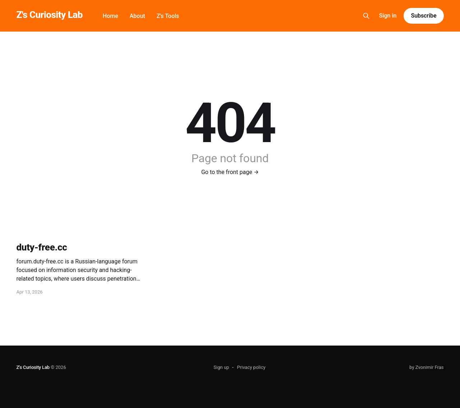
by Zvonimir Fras (426, 367)
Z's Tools (168, 16)
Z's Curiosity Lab (49, 15)
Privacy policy (251, 367)
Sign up (221, 367)
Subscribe (423, 15)
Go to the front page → (230, 172)
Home (110, 16)
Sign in (388, 15)
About (137, 16)
